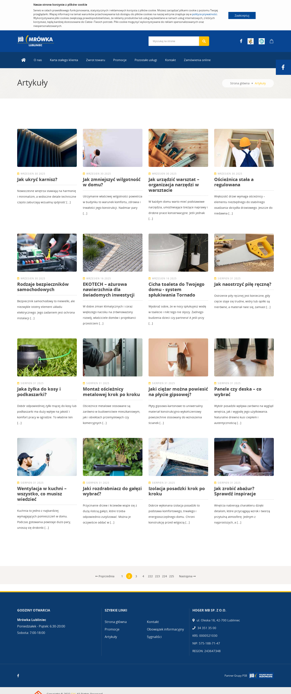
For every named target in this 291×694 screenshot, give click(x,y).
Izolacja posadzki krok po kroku (177, 491)
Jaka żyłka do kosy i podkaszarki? (39, 391)
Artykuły (111, 637)
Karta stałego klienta (64, 60)
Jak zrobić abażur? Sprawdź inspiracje (235, 491)
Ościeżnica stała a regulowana (234, 182)
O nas (38, 60)
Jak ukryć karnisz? (37, 179)
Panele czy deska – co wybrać (237, 391)
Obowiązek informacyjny (165, 629)
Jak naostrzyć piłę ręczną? (242, 284)
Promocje (120, 60)
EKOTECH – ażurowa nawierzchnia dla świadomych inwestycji (109, 289)
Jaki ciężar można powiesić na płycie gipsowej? (178, 391)
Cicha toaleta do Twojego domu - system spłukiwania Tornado (177, 289)
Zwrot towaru (95, 60)
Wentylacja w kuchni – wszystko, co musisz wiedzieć (41, 493)
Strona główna (240, 83)
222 (150, 576)
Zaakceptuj (242, 15)
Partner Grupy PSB (236, 675)
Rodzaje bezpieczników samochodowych (43, 286)
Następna (187, 576)
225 (171, 576)
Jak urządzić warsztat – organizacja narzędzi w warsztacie (174, 184)
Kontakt (170, 60)
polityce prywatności (204, 14)
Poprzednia (104, 576)
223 (157, 576)
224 (164, 576)
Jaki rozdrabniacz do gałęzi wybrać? (112, 491)
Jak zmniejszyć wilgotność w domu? (111, 182)
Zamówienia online (197, 60)
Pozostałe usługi (146, 60)
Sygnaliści (154, 637)
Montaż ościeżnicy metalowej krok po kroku (111, 391)
